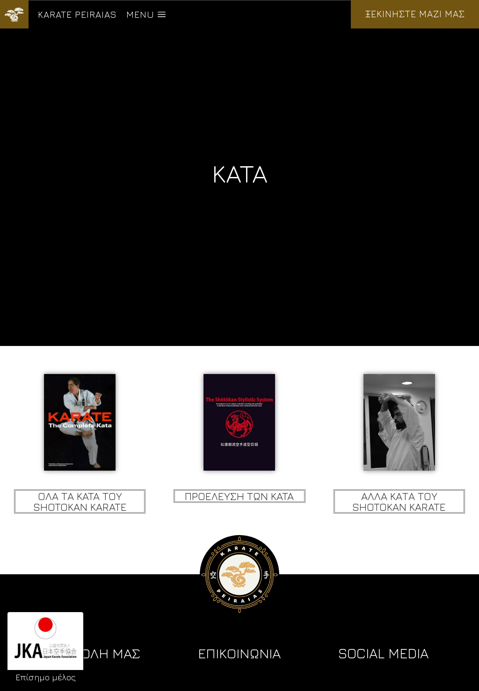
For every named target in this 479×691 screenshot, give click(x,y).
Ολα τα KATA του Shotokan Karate (80, 501)
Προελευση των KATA (239, 496)
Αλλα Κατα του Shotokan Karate (399, 501)
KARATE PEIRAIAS (77, 14)
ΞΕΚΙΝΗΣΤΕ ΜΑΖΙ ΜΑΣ (415, 13)
